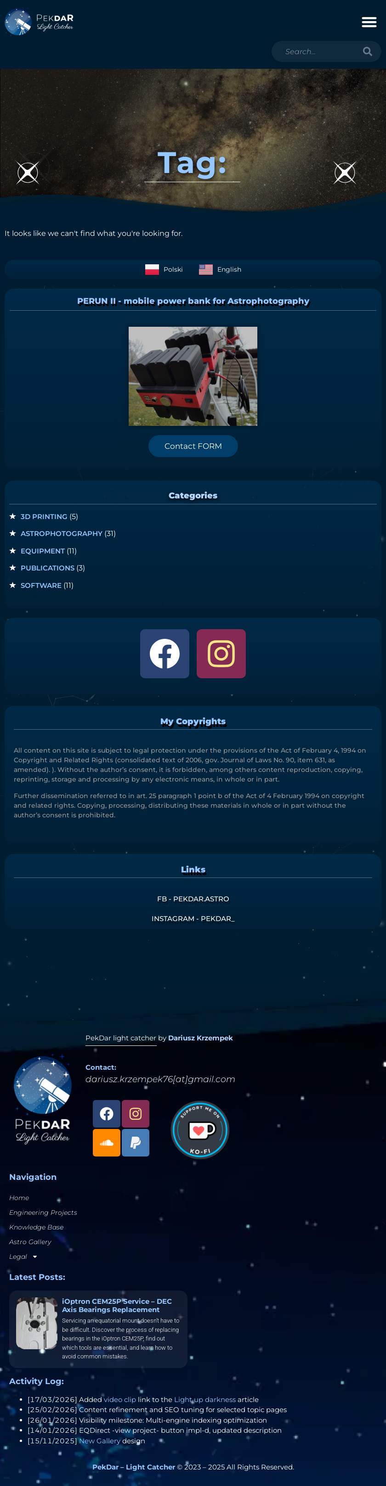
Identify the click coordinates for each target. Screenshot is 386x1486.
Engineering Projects (43, 1212)
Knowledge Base (36, 1227)
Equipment (43, 551)
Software (41, 585)
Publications (47, 568)
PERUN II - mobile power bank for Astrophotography (193, 301)
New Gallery (99, 1440)
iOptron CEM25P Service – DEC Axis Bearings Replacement (117, 1305)
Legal (23, 1256)
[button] (370, 22)
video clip (120, 1399)
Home (19, 1198)
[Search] (367, 51)
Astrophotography (61, 533)
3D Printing (44, 516)
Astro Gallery (30, 1242)
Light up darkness (205, 1399)
